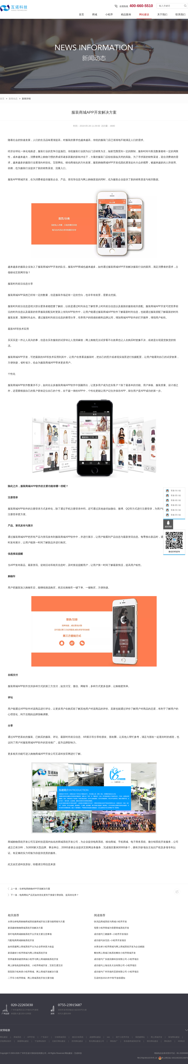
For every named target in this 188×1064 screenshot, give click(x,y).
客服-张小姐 (173, 492)
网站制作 (168, 1041)
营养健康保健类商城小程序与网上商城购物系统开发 (33, 959)
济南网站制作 (5, 1041)
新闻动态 (13, 98)
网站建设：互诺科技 (73, 1053)
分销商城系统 (60, 1037)
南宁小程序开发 (122, 1037)
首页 (81, 14)
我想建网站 (140, 1037)
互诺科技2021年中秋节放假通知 (109, 978)
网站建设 (144, 14)
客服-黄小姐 (173, 496)
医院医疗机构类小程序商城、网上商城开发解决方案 (33, 971)
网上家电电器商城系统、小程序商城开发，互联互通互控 (35, 965)
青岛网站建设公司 (96, 1041)
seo (108, 1037)
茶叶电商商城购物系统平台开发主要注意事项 (30, 934)
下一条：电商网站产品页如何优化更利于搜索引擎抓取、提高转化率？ (45, 895)
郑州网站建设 (77, 1041)
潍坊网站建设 (152, 1041)
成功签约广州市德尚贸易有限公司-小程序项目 (116, 971)
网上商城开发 (156, 1037)
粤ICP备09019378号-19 (147, 1058)
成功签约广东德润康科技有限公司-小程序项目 (116, 959)
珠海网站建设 (174, 1037)
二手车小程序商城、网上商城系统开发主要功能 (31, 978)
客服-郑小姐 (173, 516)
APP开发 (31, 1037)
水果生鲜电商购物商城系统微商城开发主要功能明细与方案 (36, 921)
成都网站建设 (95, 1037)
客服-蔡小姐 (173, 506)
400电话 (181, 1041)
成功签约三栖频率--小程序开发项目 (111, 934)
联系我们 (180, 14)
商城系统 (63, 841)
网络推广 (114, 1041)
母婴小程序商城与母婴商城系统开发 (111, 928)
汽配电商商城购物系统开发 (21, 940)
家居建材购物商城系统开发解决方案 (25, 928)
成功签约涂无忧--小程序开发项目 (110, 940)
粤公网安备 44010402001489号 (173, 1057)
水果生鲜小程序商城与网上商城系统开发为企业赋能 (119, 946)
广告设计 (44, 1037)
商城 (94, 14)
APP (110, 162)
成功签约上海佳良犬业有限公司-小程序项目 (115, 965)
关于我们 (162, 14)
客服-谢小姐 (173, 501)
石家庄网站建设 (58, 1041)
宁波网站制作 (40, 1041)
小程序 (109, 14)
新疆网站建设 (23, 1041)
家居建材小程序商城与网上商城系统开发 (27, 953)
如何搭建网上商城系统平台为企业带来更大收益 (31, 946)
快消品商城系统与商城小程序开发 (110, 921)
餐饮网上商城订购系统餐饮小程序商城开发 (115, 953)
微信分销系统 (77, 1037)
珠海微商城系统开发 (132, 1041)
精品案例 (126, 14)
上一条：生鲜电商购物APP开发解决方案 (30, 888)
